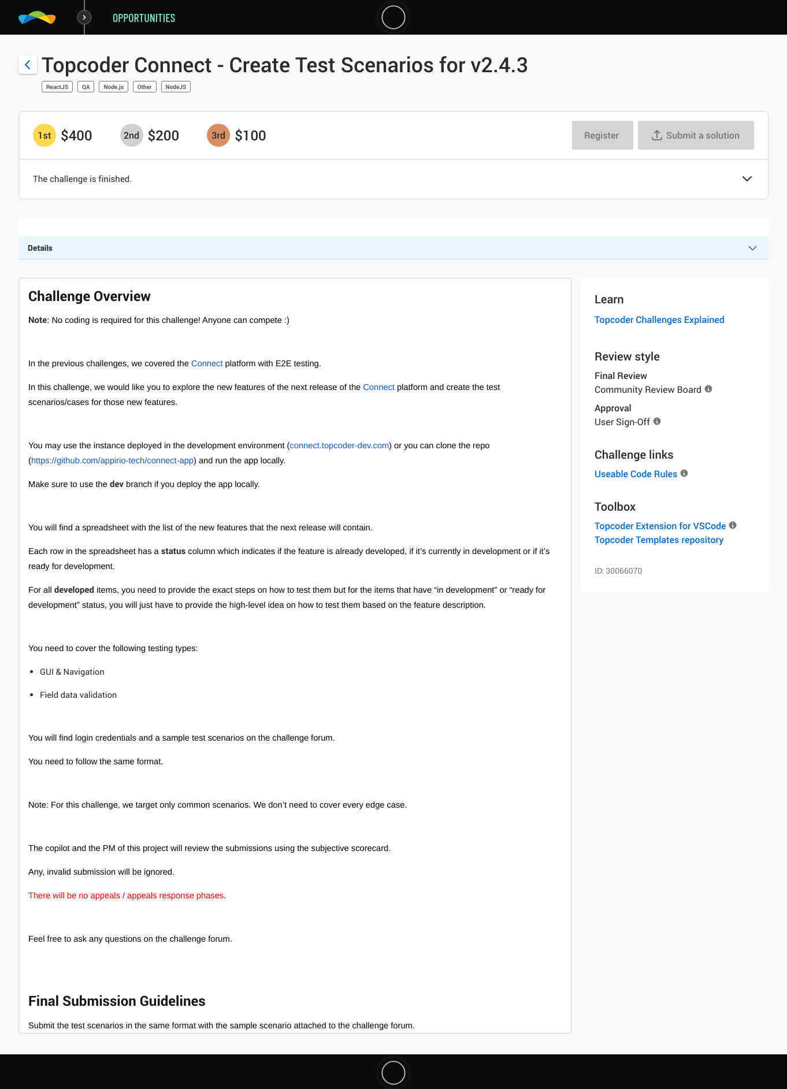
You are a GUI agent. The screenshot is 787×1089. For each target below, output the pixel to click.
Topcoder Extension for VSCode (660, 525)
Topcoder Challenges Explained (660, 319)
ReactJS (57, 87)
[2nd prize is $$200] (131, 135)
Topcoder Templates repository (659, 539)
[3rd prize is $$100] (218, 135)
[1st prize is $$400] (44, 135)
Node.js (113, 87)
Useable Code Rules (636, 473)
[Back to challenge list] (27, 64)
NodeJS (176, 87)
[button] (747, 180)
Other (145, 87)
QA (86, 87)
